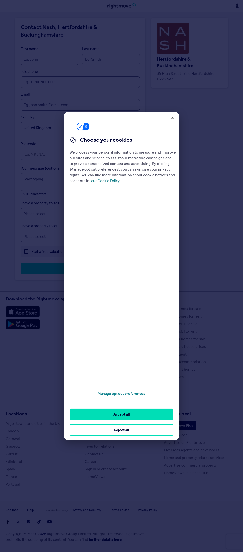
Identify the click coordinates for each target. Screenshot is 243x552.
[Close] (172, 118)
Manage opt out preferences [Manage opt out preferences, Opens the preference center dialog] (121, 393)
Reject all (121, 430)
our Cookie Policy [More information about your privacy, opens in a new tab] (105, 180)
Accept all (121, 414)
